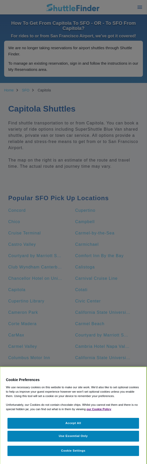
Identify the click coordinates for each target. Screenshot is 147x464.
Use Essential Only (73, 435)
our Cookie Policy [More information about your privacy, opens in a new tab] (99, 409)
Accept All (73, 423)
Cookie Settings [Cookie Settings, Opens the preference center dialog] (73, 450)
